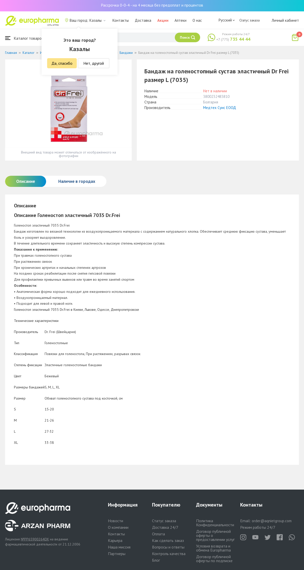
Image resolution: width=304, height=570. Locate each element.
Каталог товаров (24, 38)
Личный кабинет (285, 20)
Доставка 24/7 (165, 527)
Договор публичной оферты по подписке (214, 558)
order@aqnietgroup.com (272, 520)
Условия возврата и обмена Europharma (213, 548)
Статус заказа (249, 20)
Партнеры (116, 553)
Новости (115, 520)
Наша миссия (119, 547)
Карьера (115, 540)
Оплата (158, 533)
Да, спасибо (61, 63)
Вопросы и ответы (168, 547)
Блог (156, 560)
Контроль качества (168, 553)
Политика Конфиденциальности (215, 522)
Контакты (120, 20)
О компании (118, 527)
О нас (197, 20)
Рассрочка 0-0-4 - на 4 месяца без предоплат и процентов (152, 5)
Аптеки (180, 20)
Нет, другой (93, 63)
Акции (162, 20)
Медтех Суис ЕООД (219, 107)
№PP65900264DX (35, 539)
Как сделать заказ (168, 540)
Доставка (143, 20)
